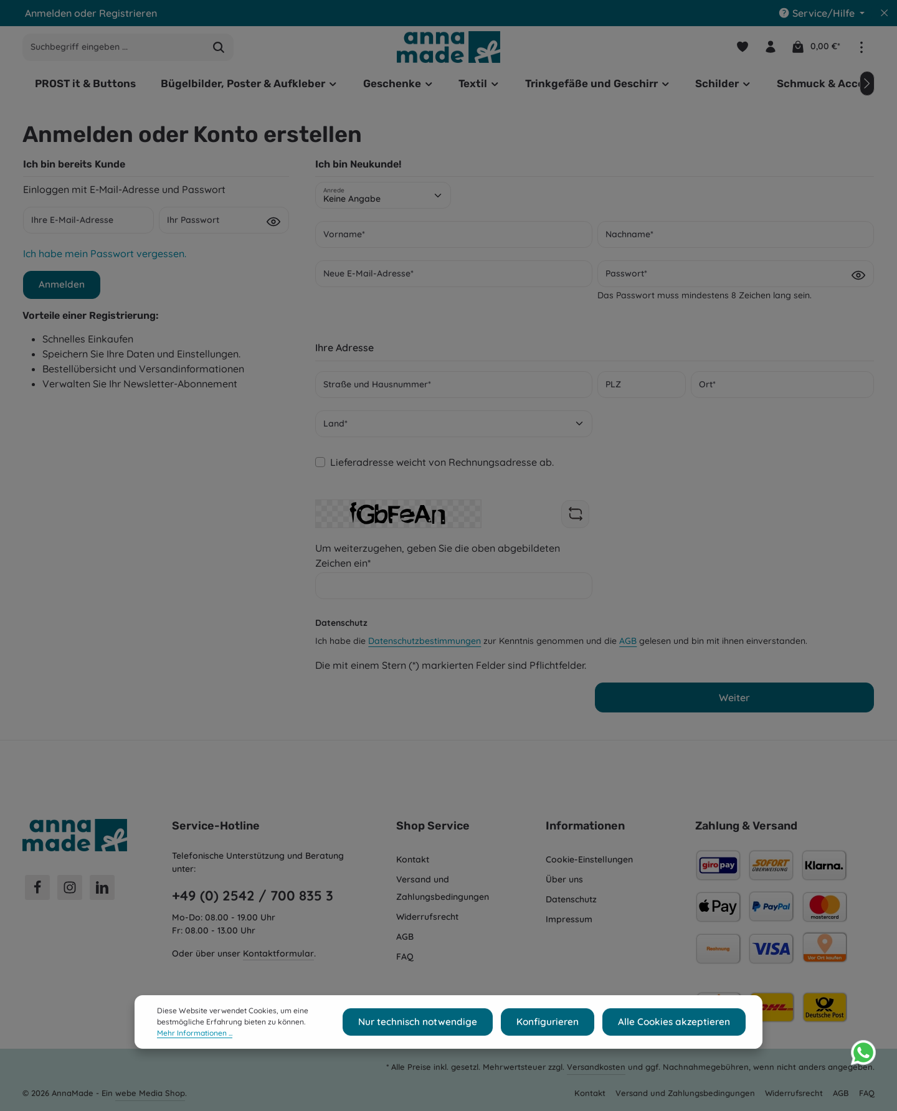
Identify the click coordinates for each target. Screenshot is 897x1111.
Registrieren (128, 13)
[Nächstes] (867, 87)
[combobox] (113, 50)
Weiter (734, 702)
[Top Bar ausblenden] (885, 13)
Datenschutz (571, 899)
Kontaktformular (278, 953)
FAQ (405, 956)
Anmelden (48, 13)
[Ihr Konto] (769, 49)
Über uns (564, 879)
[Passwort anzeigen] (273, 225)
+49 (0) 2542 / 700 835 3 (252, 895)
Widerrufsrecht (427, 916)
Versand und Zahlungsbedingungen (442, 888)
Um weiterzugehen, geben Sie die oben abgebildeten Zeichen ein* (437, 560)
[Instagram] (69, 887)
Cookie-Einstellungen (589, 859)
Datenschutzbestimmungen (424, 645)
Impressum (569, 919)
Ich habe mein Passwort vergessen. (104, 258)
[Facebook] (37, 887)
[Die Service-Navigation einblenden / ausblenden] (821, 13)
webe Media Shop (150, 1093)
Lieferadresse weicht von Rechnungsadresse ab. (442, 466)
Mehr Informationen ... (194, 1061)
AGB (628, 645)
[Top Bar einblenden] (861, 49)
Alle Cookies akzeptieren (680, 1050)
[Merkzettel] (740, 49)
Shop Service (433, 826)
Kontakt (412, 859)
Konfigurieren (564, 1050)
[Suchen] (219, 50)
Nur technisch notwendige (446, 1050)
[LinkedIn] (102, 887)
